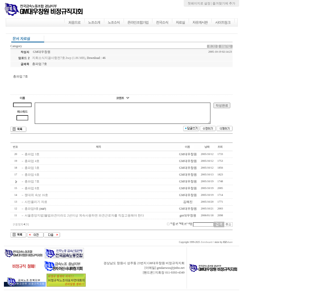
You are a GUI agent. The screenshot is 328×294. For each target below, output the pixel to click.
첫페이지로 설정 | (200, 3)
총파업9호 (32, 212)
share (228, 246)
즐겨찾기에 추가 (223, 3)
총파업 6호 (32, 178)
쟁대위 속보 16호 (36, 199)
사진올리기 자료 (36, 206)
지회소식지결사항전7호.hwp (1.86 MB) (58, 58)
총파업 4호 (32, 165)
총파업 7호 (32, 185)
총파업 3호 (32, 158)
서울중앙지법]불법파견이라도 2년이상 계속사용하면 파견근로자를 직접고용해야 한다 (84, 219)
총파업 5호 (32, 172)
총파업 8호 (32, 192)
